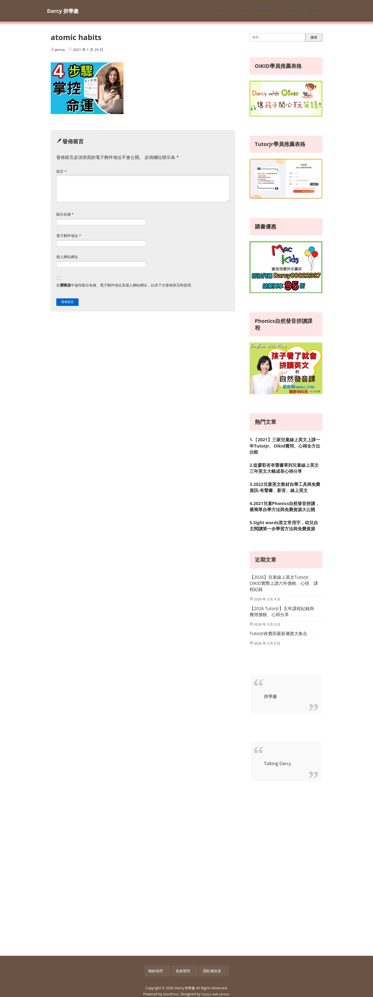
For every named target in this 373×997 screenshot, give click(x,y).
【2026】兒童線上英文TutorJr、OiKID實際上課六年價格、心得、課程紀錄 (284, 583)
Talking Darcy (277, 763)
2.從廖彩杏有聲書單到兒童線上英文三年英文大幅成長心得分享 (284, 468)
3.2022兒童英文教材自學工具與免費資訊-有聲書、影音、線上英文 (285, 487)
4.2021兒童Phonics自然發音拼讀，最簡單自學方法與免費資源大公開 (284, 506)
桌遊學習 (219, 10)
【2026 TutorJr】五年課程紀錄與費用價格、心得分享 (282, 611)
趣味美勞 (265, 10)
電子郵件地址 (68, 235)
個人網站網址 (67, 256)
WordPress (169, 991)
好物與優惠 (290, 10)
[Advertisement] (286, 868)
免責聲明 (186, 969)
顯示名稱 (65, 214)
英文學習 (174, 10)
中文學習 (196, 10)
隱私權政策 (210, 969)
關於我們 (314, 10)
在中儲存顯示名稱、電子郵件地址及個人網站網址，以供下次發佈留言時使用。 (125, 285)
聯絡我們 (165, 969)
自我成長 (242, 10)
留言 (61, 171)
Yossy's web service (216, 991)
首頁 (155, 10)
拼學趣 (270, 696)
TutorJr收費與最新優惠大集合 (278, 633)
